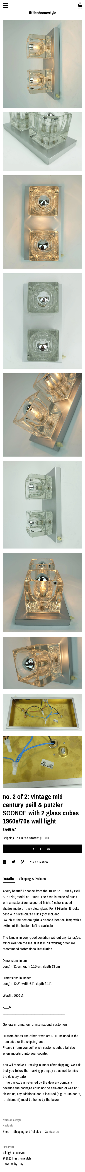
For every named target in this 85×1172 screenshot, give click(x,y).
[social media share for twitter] (14, 862)
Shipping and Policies (27, 1132)
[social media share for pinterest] (23, 862)
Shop (6, 1132)
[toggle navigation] (5, 5)
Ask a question (38, 862)
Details (9, 878)
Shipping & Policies (32, 878)
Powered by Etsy (13, 1164)
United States (28, 837)
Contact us (52, 1132)
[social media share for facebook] (5, 862)
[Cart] (79, 6)
